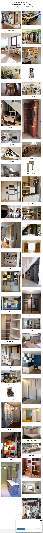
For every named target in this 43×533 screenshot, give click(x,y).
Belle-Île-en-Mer (29, 6)
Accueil (11, 6)
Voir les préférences (37, 528)
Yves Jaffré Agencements (21, 2)
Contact (22, 6)
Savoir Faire (17, 6)
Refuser (29, 528)
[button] (40, 520)
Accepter (20, 528)
